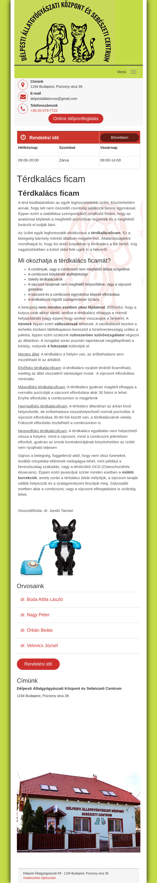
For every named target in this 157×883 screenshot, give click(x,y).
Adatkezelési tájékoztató (39, 878)
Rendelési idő (38, 664)
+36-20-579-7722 (44, 110)
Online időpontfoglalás (76, 118)
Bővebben (119, 137)
